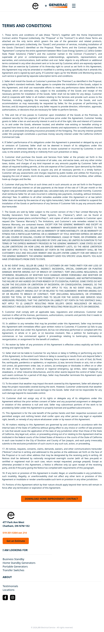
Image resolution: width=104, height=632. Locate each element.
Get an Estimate (16, 540)
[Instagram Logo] (12, 597)
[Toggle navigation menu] (74, 5)
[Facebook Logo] (5, 597)
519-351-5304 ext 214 (15, 532)
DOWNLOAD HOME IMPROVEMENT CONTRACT (51, 498)
